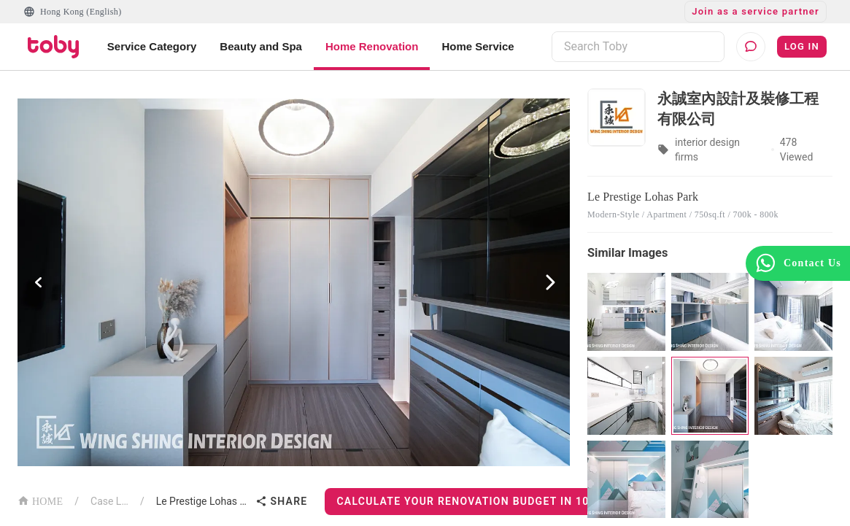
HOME (40, 500)
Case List (109, 501)
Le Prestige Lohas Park (203, 501)
